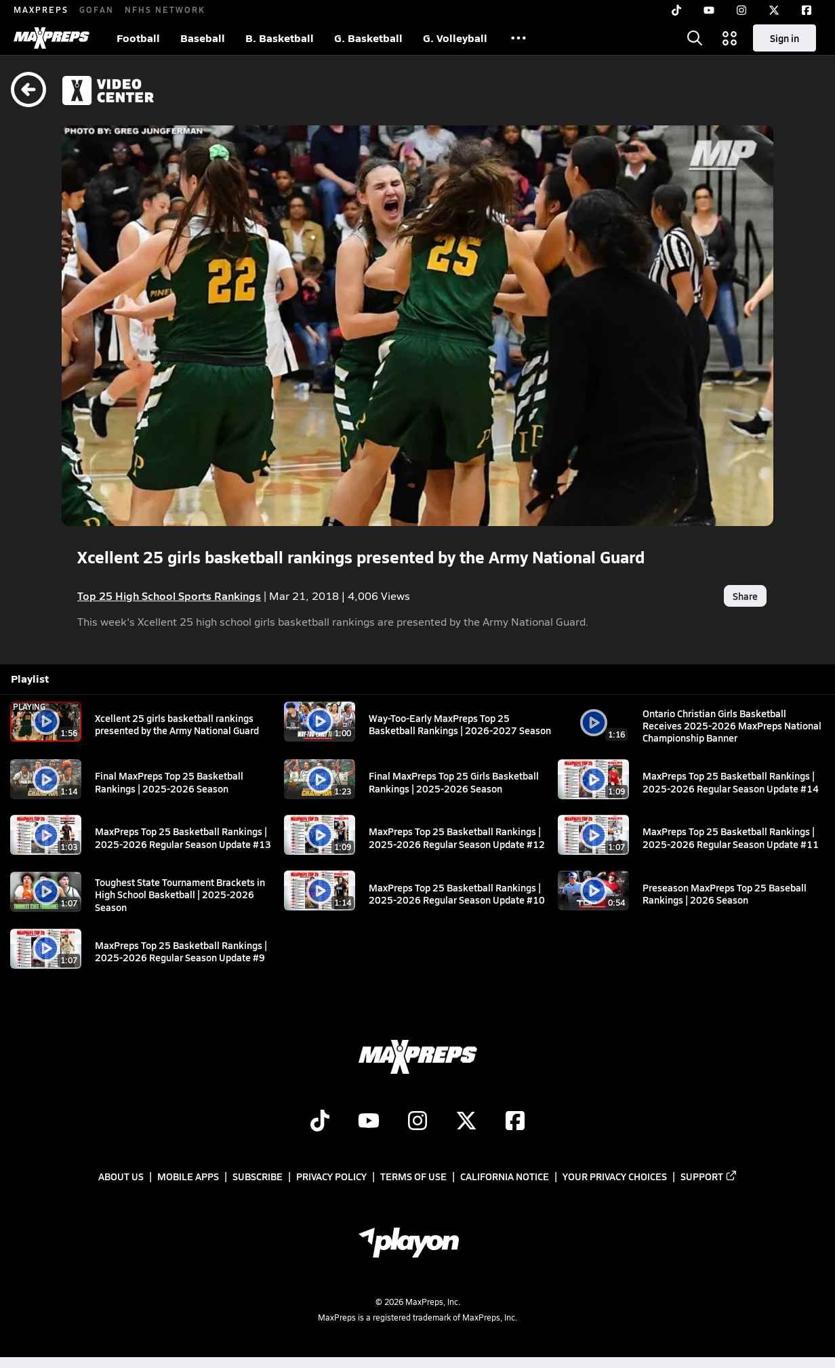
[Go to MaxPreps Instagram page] (417, 1122)
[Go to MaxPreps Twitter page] (466, 1122)
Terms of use (413, 1176)
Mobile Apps (188, 1176)
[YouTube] (709, 10)
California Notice (504, 1176)
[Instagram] (741, 10)
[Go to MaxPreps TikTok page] (320, 1122)
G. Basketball (368, 37)
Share (745, 596)
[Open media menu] (730, 38)
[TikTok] (676, 10)
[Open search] (694, 38)
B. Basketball (279, 37)
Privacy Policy (331, 1176)
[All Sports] (518, 38)
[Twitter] (774, 10)
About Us (121, 1176)
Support (708, 1176)
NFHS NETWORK (165, 9)
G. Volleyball (455, 37)
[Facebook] (806, 10)
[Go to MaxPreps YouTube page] (369, 1122)
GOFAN (96, 9)
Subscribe (257, 1176)
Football (138, 37)
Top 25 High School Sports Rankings (169, 595)
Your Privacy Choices (615, 1176)
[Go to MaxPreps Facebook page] (515, 1122)
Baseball (202, 37)
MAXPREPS (41, 9)
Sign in (784, 38)
